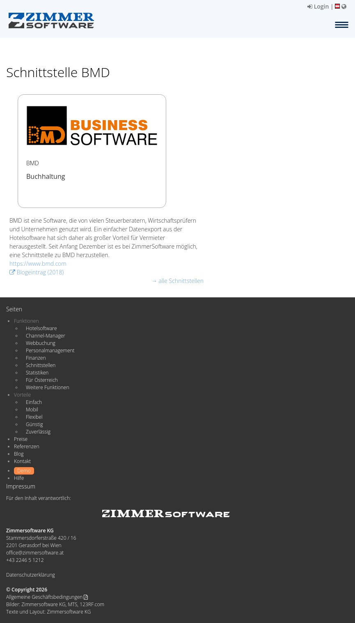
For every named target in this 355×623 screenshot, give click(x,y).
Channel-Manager (45, 335)
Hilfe (19, 478)
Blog (19, 453)
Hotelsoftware (41, 328)
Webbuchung (40, 343)
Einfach (34, 402)
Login (318, 6)
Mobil (32, 409)
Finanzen (36, 357)
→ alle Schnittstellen (177, 281)
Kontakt (22, 461)
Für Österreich (42, 380)
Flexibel (34, 416)
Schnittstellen (40, 365)
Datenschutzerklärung (30, 574)
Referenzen (26, 446)
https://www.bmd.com (37, 263)
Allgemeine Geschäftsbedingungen (47, 596)
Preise (20, 439)
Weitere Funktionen (47, 387)
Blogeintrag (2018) (36, 272)
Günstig (34, 424)
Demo (24, 470)
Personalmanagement (50, 350)
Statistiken (37, 372)
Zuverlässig (38, 431)
